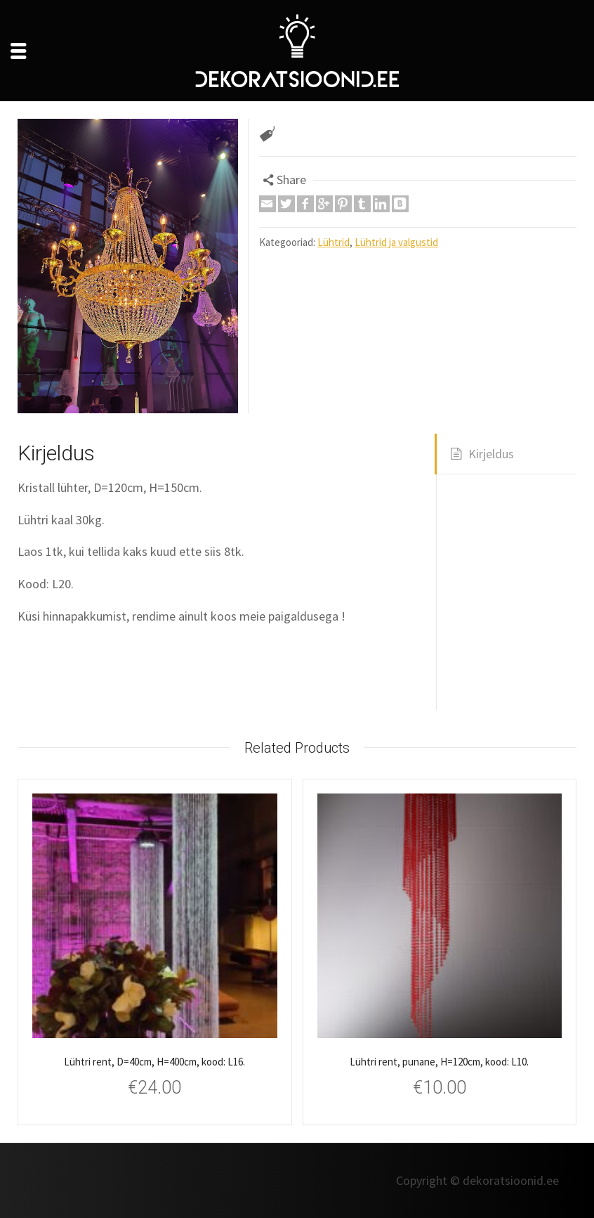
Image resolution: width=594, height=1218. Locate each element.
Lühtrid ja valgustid (396, 242)
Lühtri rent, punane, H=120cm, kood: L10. (439, 1061)
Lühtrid (333, 242)
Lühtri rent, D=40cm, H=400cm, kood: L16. (154, 1061)
